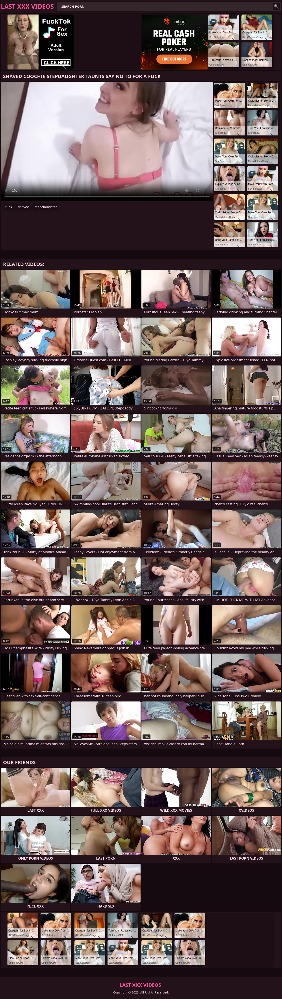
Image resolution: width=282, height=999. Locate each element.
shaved (24, 207)
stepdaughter (46, 207)
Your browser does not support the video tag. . (107, 141)
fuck (8, 207)
